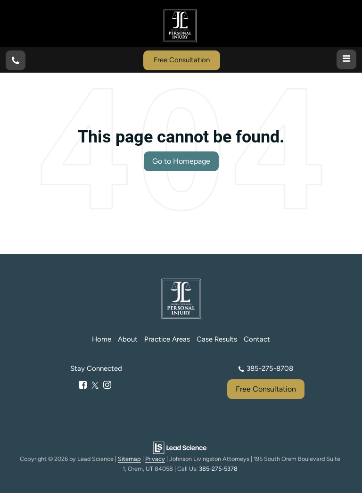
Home (101, 339)
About (128, 339)
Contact (257, 339)
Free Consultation (182, 60)
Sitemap (129, 458)
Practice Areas (167, 339)
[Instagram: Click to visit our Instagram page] (107, 385)
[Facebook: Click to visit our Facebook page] (82, 385)
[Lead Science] (179, 447)
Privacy (155, 458)
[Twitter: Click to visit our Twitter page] (95, 385)
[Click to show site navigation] (346, 59)
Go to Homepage (181, 161)
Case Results (217, 339)
